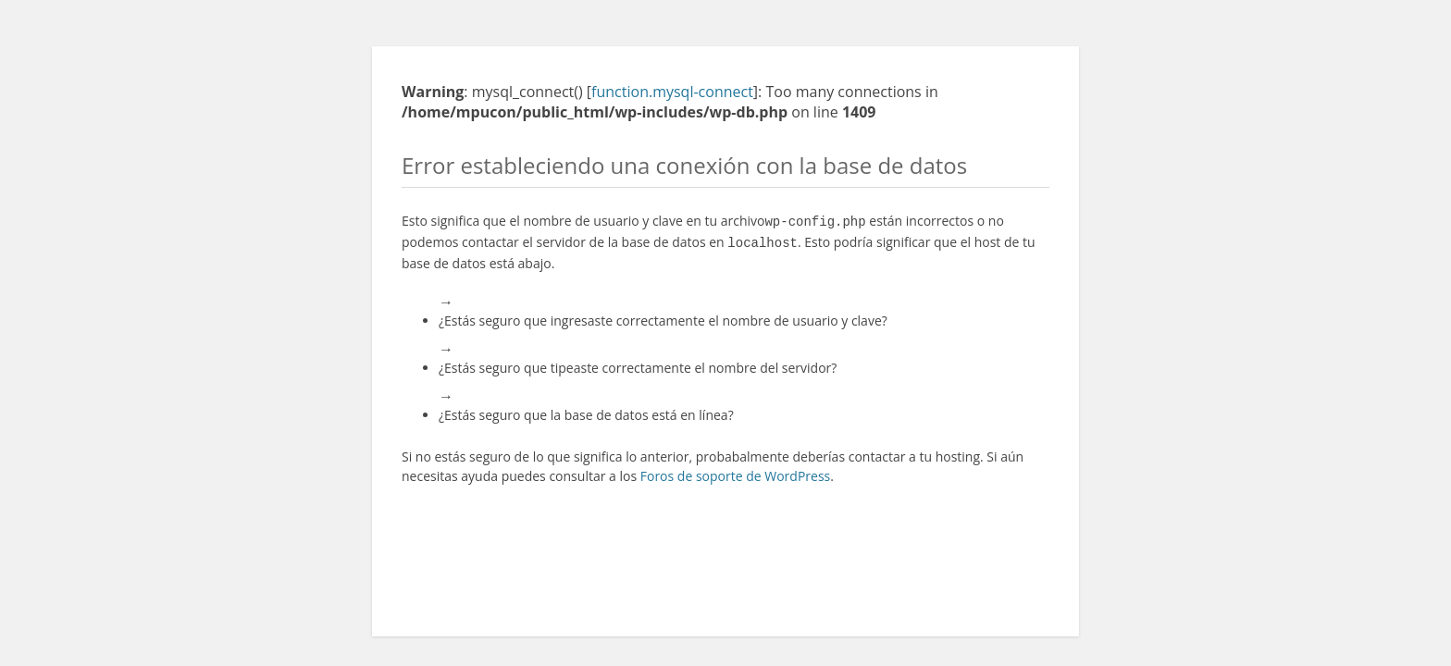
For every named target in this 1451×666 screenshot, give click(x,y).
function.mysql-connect (672, 91)
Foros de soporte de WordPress (735, 472)
